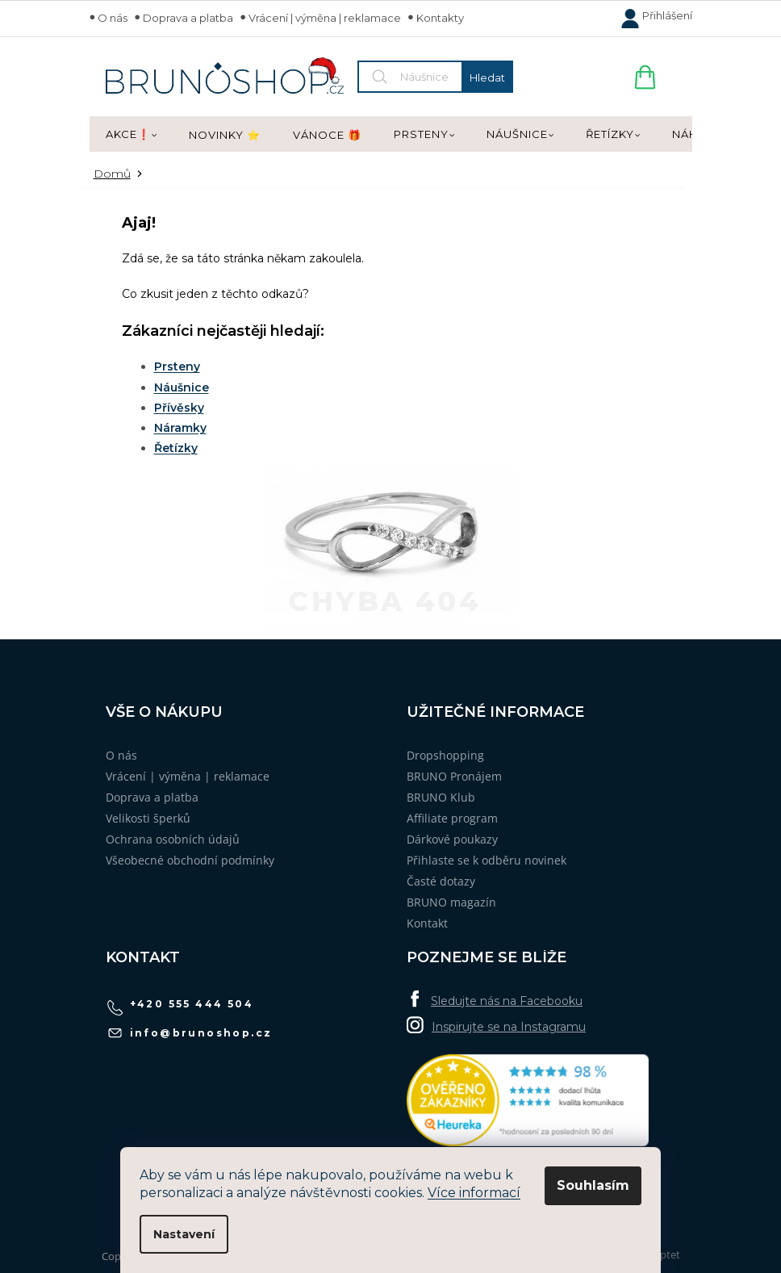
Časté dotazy (441, 881)
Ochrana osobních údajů (173, 839)
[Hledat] (435, 77)
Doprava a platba (188, 17)
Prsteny (177, 366)
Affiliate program (452, 818)
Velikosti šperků (148, 818)
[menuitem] (131, 134)
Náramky (180, 428)
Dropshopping (445, 755)
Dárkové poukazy (452, 839)
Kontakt (427, 923)
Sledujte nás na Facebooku (507, 1001)
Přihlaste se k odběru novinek (486, 860)
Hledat (487, 77)
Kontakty (440, 17)
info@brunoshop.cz (201, 1033)
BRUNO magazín (451, 902)
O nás (112, 17)
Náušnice (181, 387)
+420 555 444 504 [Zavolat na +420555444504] (191, 1004)
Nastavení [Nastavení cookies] (184, 1234)
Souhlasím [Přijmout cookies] (593, 1185)
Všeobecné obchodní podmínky (190, 860)
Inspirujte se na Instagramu (509, 1027)
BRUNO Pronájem (454, 776)
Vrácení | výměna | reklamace (324, 17)
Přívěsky (179, 407)
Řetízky (176, 448)
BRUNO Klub (441, 797)
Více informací (474, 1192)
